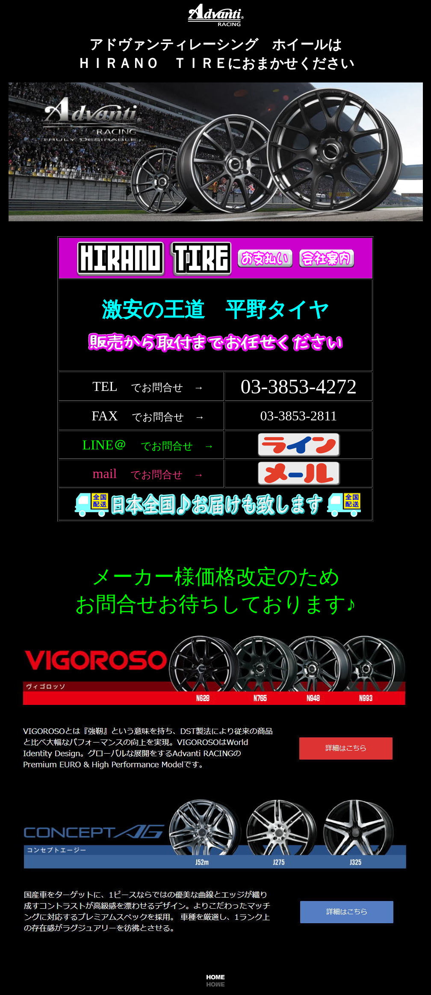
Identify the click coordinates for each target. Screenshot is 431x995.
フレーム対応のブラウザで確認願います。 (217, 392)
